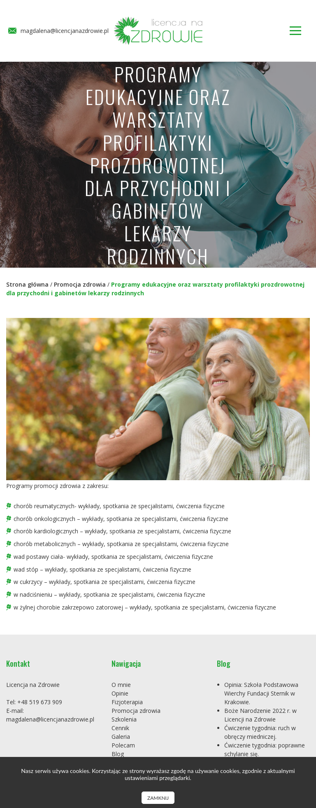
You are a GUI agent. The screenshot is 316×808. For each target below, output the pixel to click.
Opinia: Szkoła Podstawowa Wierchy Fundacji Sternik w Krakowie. (261, 693)
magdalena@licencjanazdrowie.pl (58, 31)
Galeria (121, 736)
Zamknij (158, 798)
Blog (118, 754)
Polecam (123, 745)
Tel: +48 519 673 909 (34, 702)
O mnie (121, 685)
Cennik (120, 728)
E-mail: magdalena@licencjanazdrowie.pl (50, 715)
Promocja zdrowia (80, 284)
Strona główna (27, 284)
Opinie (120, 693)
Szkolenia (124, 719)
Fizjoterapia (127, 702)
